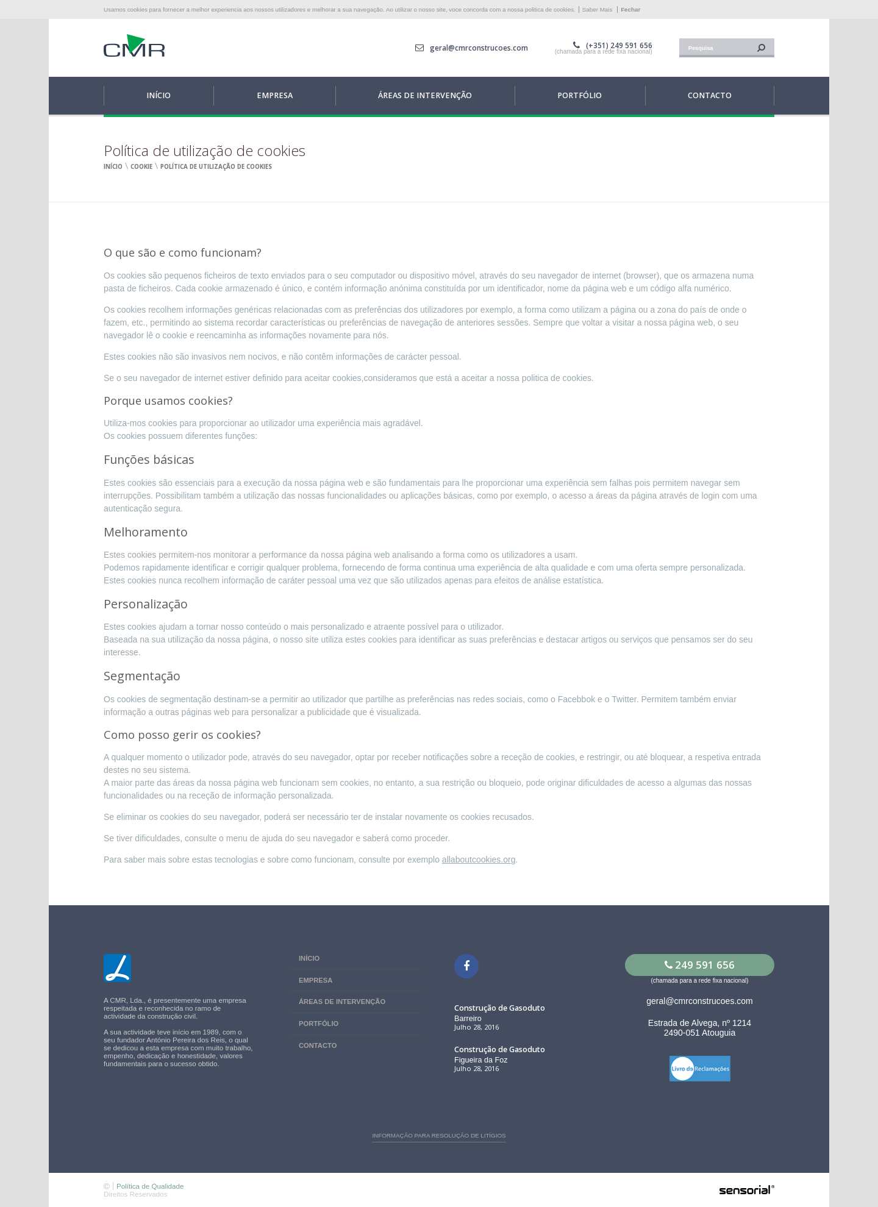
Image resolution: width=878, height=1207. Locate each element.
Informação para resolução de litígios (438, 1135)
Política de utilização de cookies (216, 167)
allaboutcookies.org (479, 859)
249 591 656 (700, 965)
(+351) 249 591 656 (619, 45)
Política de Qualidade (150, 1186)
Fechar (630, 9)
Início (113, 167)
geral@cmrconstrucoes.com (479, 47)
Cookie (141, 167)
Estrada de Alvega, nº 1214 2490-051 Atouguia (699, 1028)
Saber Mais (597, 9)
